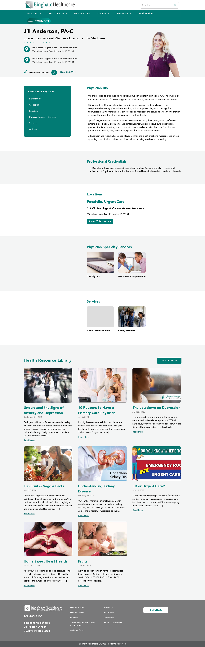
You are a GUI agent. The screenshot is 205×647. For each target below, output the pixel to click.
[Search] (175, 5)
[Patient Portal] (39, 20)
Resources (124, 13)
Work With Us (146, 13)
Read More (29, 440)
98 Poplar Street (35, 627)
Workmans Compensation (132, 265)
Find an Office (82, 13)
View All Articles (169, 361)
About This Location (100, 221)
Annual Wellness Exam (100, 319)
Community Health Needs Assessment (82, 624)
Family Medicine (132, 319)
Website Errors (77, 631)
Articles (33, 129)
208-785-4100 (33, 616)
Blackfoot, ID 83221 (37, 631)
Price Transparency (113, 623)
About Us (34, 13)
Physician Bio (35, 99)
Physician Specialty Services (42, 117)
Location (33, 111)
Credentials (34, 105)
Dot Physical (100, 265)
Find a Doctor (57, 13)
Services (103, 13)
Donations (109, 618)
